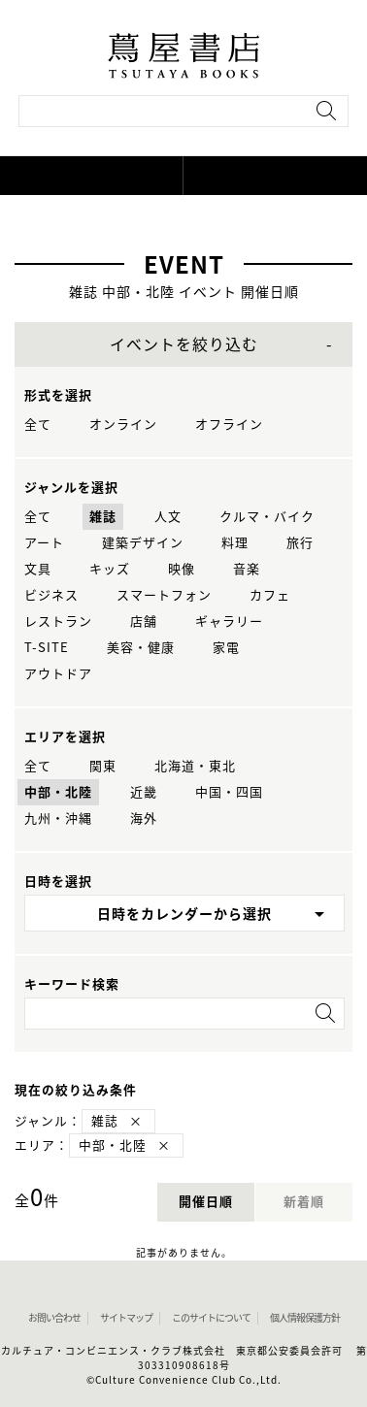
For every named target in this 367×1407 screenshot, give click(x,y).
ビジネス (51, 595)
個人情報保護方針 (305, 1318)
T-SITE (46, 647)
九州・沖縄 (58, 818)
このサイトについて (211, 1318)
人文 (168, 516)
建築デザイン (143, 543)
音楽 (246, 569)
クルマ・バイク (267, 516)
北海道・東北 (195, 766)
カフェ (270, 595)
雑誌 (103, 516)
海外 (143, 818)
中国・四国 (229, 792)
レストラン (58, 621)
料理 (235, 543)
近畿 (143, 792)
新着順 (304, 1201)
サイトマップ (126, 1318)
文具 (37, 569)
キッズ (109, 569)
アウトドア (58, 674)
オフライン (229, 424)
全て (37, 424)
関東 (103, 766)
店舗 (143, 621)
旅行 (300, 543)
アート (44, 543)
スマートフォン (164, 595)
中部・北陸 (58, 792)
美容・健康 (141, 647)
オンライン (123, 424)
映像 (181, 569)
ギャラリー (229, 621)
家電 (226, 647)
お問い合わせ (54, 1318)
